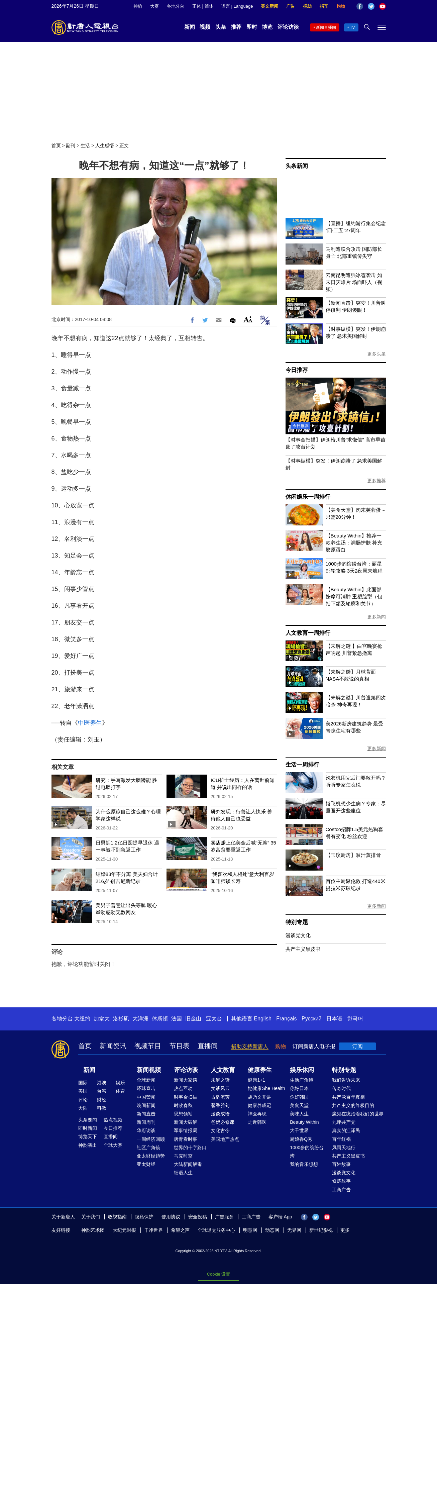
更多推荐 (376, 480)
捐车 (324, 6)
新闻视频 (149, 1070)
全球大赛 (113, 1145)
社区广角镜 (148, 1147)
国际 (83, 1082)
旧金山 (193, 1018)
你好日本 (299, 1088)
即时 (251, 27)
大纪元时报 (124, 1230)
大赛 (154, 6)
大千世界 (299, 1130)
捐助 (307, 6)
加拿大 (102, 1018)
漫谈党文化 (298, 935)
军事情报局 (185, 1130)
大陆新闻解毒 (188, 1164)
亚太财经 (146, 1164)
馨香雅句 (220, 1105)
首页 (56, 145)
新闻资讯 (113, 1046)
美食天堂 (299, 1105)
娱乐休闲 (302, 1070)
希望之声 (180, 1230)
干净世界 (153, 1230)
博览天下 (87, 1136)
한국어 (355, 1018)
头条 (220, 27)
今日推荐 (297, 370)
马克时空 (183, 1156)
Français (286, 1018)
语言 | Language (237, 6)
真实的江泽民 (346, 1130)
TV (352, 27)
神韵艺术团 (93, 1230)
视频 (205, 27)
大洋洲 (140, 1018)
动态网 (272, 1230)
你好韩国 (299, 1097)
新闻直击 (146, 1113)
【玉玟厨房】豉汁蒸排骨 (353, 855)
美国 (83, 1091)
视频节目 (147, 1046)
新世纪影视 (321, 1230)
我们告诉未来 (346, 1080)
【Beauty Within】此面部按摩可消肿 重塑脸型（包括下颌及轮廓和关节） (354, 596)
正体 (196, 6)
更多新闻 (376, 616)
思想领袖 (183, 1113)
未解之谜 (220, 1080)
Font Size (248, 319)
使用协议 (170, 1216)
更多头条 (376, 354)
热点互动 (183, 1088)
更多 (345, 1230)
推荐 (236, 27)
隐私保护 (144, 1216)
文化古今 (220, 1130)
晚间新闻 (146, 1105)
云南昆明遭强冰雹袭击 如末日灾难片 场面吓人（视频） (354, 282)
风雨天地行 (343, 1147)
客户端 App (280, 1216)
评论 (83, 1099)
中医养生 (90, 722)
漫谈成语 (220, 1113)
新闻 (189, 27)
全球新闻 (146, 1080)
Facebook (359, 6)
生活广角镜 (301, 1080)
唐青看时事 (185, 1139)
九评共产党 (343, 1122)
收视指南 (117, 1216)
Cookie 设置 (218, 1274)
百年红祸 (341, 1139)
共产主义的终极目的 (353, 1105)
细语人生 (183, 1172)
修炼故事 (341, 1181)
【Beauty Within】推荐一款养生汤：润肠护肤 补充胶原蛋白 (354, 543)
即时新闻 (87, 1128)
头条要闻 (87, 1119)
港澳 (101, 1082)
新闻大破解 (185, 1122)
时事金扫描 (185, 1097)
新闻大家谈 (185, 1080)
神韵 (137, 6)
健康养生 (260, 1070)
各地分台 (175, 6)
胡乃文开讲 (259, 1097)
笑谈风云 (220, 1088)
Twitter (371, 6)
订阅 (357, 1046)
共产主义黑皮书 (303, 949)
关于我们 (90, 1216)
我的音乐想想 (304, 1164)
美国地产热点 (225, 1139)
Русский (311, 1018)
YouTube (382, 6)
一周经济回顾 (151, 1139)
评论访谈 (288, 27)
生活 (85, 145)
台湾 (101, 1091)
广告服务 (224, 1216)
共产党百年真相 (348, 1097)
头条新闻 (297, 166)
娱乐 (120, 1082)
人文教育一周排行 (308, 633)
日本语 (334, 1018)
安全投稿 (197, 1216)
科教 (101, 1108)
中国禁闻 (146, 1097)
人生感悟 (104, 145)
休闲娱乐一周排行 (308, 497)
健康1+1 (256, 1080)
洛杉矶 (121, 1018)
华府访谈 (146, 1130)
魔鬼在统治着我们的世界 (358, 1113)
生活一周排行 (302, 765)
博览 (267, 27)
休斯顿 (160, 1018)
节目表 (180, 1046)
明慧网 (250, 1230)
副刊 (70, 145)
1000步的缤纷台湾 (307, 1152)
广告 (290, 6)
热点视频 (113, 1119)
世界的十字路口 (190, 1147)
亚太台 (214, 1018)
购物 (340, 6)
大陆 (83, 1108)
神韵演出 (87, 1145)
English (262, 1018)
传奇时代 (341, 1088)
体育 (120, 1091)
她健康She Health (266, 1088)
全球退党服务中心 (216, 1230)
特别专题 (297, 922)
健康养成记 (259, 1105)
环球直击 (146, 1088)
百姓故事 (341, 1164)
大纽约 (82, 1018)
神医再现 (257, 1113)
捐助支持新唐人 (249, 1046)
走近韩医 (257, 1122)
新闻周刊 (146, 1122)
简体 (209, 6)
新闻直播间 (326, 27)
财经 (101, 1099)
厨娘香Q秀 (301, 1139)
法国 (176, 1018)
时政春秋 (183, 1105)
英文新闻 (269, 6)
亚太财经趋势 (151, 1156)
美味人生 (299, 1113)
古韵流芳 (220, 1097)
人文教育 (223, 1070)
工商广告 (341, 1189)
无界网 (294, 1230)
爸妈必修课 (222, 1122)
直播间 (208, 1046)
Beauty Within (304, 1122)
